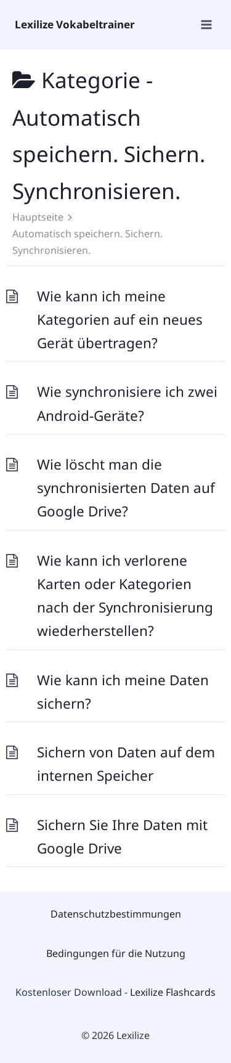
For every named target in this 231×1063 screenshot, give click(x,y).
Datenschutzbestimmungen (116, 914)
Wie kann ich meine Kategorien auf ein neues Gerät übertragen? (120, 320)
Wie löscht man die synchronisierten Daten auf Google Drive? (126, 488)
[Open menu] (205, 24)
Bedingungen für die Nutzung (115, 953)
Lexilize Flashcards (173, 992)
